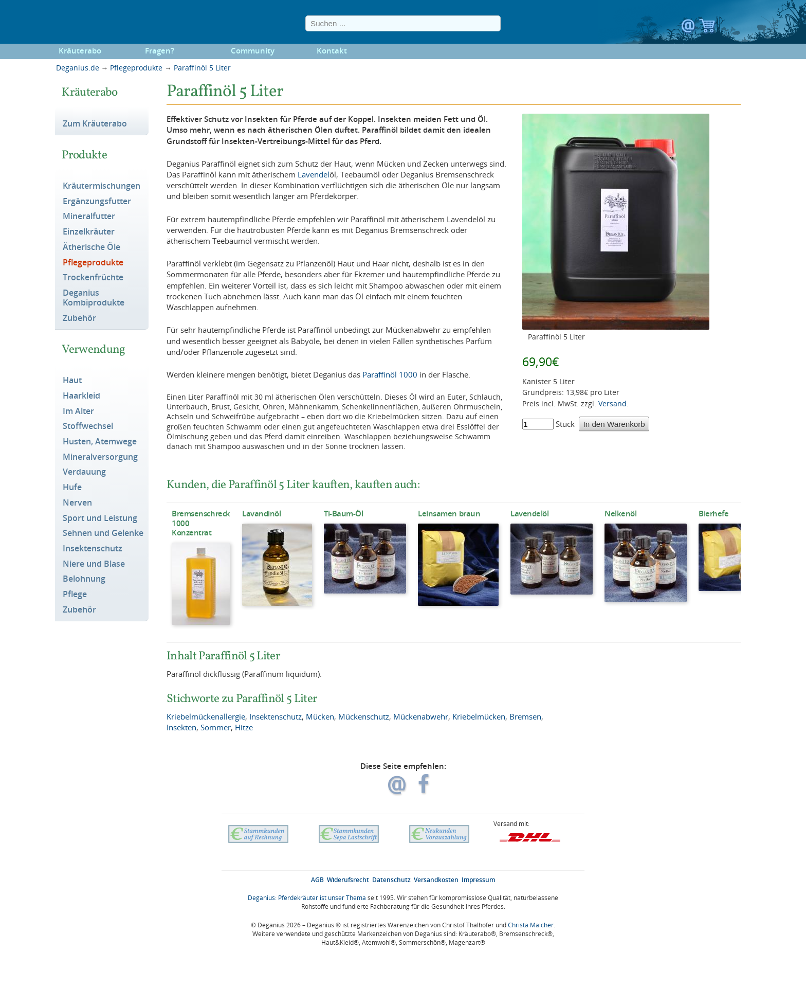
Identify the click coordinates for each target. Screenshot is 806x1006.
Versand (612, 403)
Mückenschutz (363, 716)
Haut (72, 380)
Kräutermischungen (101, 186)
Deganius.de (77, 68)
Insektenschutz (92, 549)
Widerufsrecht (348, 879)
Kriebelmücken (478, 716)
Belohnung (84, 579)
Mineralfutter (89, 216)
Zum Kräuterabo (95, 124)
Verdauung (84, 472)
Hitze (244, 727)
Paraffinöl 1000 (389, 374)
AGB (317, 879)
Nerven (77, 503)
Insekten (181, 727)
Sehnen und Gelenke (103, 533)
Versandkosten (436, 879)
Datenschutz (391, 879)
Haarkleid (81, 396)
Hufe (72, 487)
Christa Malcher (531, 925)
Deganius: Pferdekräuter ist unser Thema (307, 897)
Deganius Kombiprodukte (93, 298)
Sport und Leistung (100, 518)
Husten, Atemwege (100, 442)
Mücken (320, 716)
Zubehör (79, 318)
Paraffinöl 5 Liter (202, 68)
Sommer (215, 727)
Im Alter (78, 411)
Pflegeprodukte (136, 68)
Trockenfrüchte (93, 278)
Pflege (75, 594)
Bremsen (525, 716)
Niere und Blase (94, 564)
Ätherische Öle (91, 247)
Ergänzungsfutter (97, 201)
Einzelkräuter (89, 232)
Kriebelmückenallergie (206, 716)
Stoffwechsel (88, 426)
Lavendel (313, 174)
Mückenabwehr (420, 716)
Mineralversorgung (100, 457)
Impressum (478, 879)
